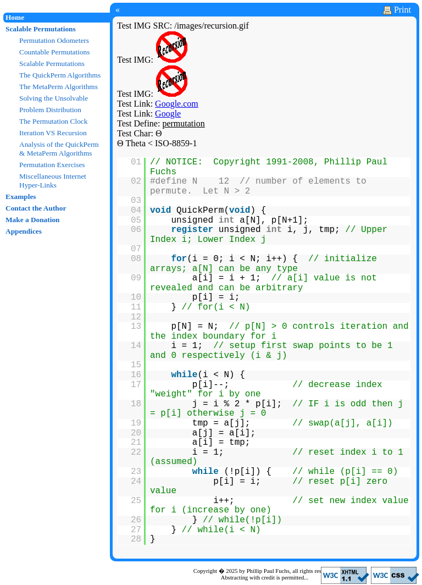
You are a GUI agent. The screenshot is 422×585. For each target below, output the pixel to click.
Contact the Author (35, 208)
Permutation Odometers (54, 40)
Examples (20, 196)
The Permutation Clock (53, 121)
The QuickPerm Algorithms (60, 75)
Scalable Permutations (40, 29)
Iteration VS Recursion (53, 133)
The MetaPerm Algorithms (58, 86)
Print (397, 9)
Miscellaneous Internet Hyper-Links (52, 180)
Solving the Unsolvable (53, 98)
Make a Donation (32, 220)
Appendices (23, 231)
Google (168, 113)
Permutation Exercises (52, 165)
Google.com (176, 103)
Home (14, 17)
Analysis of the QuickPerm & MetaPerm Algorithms (59, 148)
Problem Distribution (50, 110)
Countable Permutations (54, 52)
